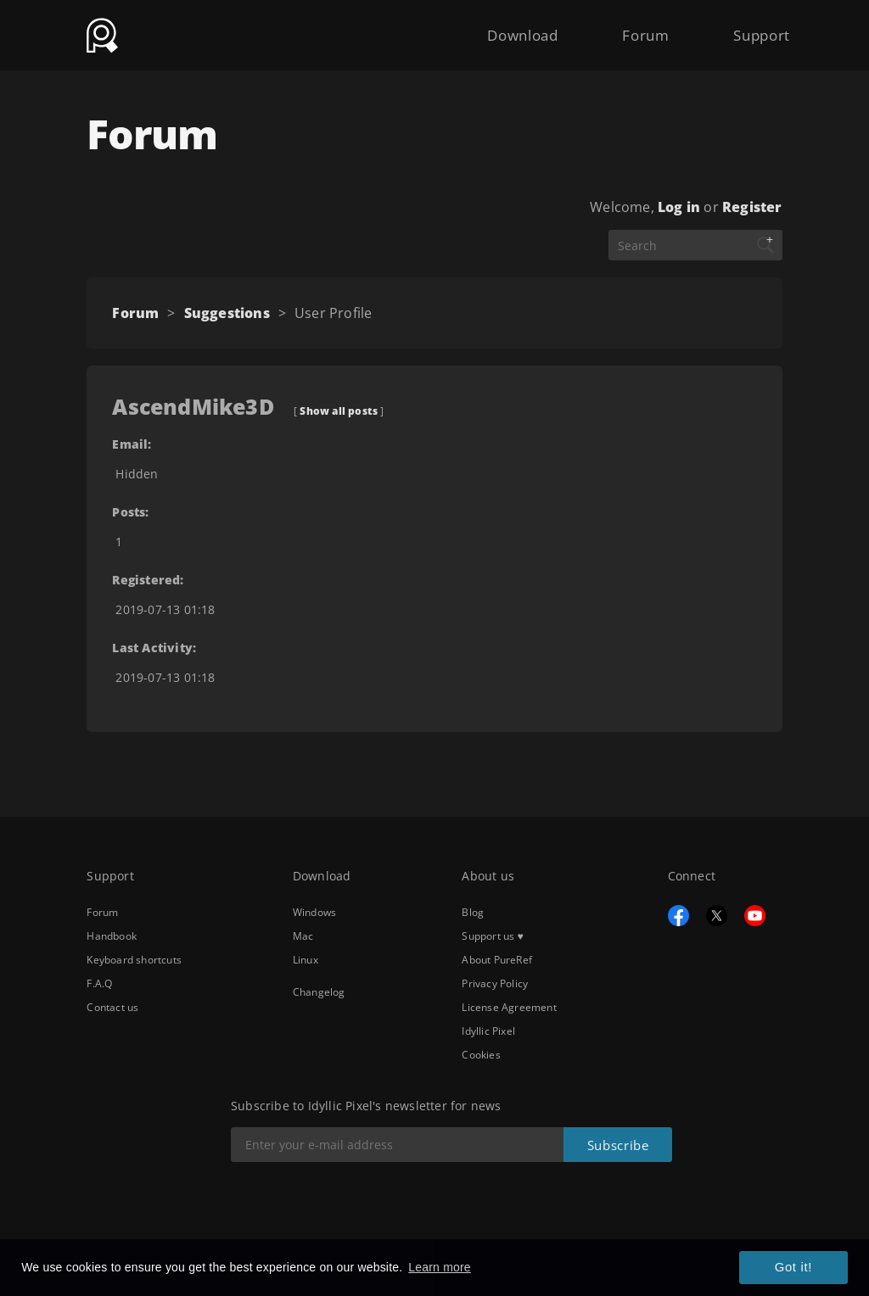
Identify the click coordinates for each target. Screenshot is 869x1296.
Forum (633, 27)
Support (757, 27)
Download (502, 27)
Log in (679, 207)
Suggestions (227, 313)
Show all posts (339, 411)
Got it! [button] (797, 1269)
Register (752, 207)
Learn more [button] (439, 1268)
